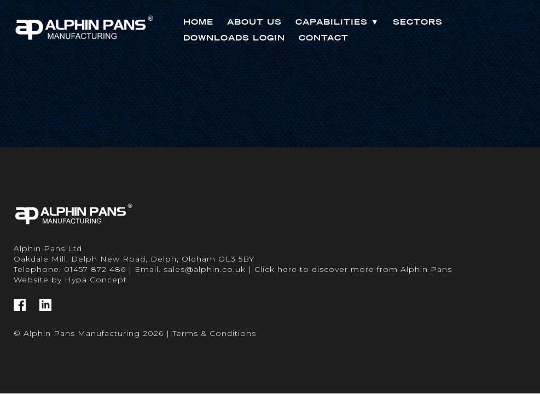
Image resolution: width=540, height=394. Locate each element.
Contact (324, 38)
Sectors (418, 22)
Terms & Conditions (214, 333)
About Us (254, 22)
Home (198, 22)
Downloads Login (234, 38)
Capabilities (337, 22)
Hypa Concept (96, 280)
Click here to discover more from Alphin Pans (353, 269)
